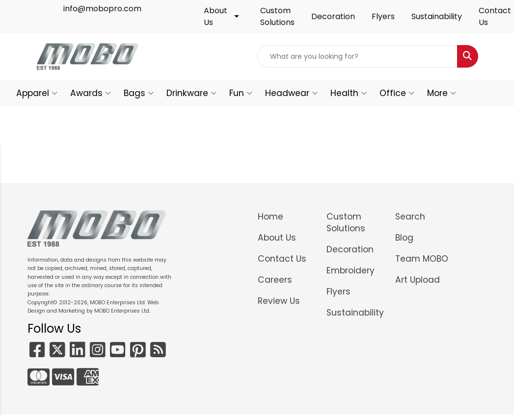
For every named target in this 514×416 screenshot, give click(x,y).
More (441, 93)
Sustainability (436, 16)
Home (270, 216)
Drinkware (191, 93)
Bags (139, 93)
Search (410, 216)
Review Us (279, 301)
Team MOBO (421, 259)
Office (396, 93)
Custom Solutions (277, 16)
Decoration (333, 16)
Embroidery (350, 270)
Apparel (36, 93)
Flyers (383, 16)
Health (348, 93)
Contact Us (282, 259)
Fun (240, 93)
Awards (90, 93)
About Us (215, 16)
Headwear (291, 93)
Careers (275, 280)
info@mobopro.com (102, 8)
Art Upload (417, 280)
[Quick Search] (357, 56)
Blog (404, 238)
